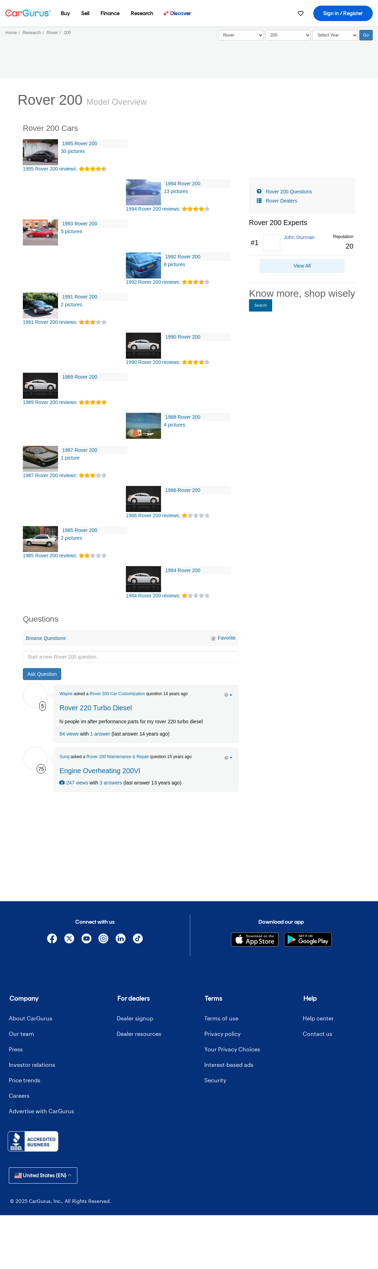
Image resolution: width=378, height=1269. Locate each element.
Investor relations (32, 1064)
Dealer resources (139, 1033)
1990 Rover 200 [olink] (182, 337)
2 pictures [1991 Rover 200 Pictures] (71, 304)
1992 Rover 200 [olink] (182, 256)
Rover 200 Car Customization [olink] (117, 693)
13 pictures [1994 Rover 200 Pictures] (176, 191)
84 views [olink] (68, 734)
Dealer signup (135, 1018)
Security (215, 1080)
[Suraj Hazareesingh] (35, 758)
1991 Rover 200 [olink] (79, 297)
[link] (302, 242)
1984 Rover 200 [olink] (182, 570)
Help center (318, 1018)
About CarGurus (30, 1018)
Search (260, 305)
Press (16, 1049)
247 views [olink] (73, 783)
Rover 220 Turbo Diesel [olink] (95, 708)
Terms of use (221, 1018)
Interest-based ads (229, 1064)
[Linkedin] (120, 939)
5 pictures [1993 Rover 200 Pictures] (71, 231)
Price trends (24, 1080)
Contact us (317, 1033)
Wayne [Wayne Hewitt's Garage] (65, 693)
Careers (19, 1095)
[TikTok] (137, 939)
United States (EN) (43, 1175)
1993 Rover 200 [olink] (79, 223)
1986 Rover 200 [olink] (182, 490)
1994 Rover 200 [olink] (182, 183)
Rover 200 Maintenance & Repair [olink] (118, 756)
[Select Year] (335, 35)
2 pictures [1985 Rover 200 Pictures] (71, 538)
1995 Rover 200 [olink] (79, 143)
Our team (21, 1033)
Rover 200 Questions (289, 191)
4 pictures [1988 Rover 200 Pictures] (174, 425)
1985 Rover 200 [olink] (79, 530)
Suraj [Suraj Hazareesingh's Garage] (64, 756)
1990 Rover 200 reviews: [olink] (153, 362)
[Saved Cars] (301, 13)
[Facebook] (52, 939)
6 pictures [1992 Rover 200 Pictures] (174, 264)
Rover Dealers (281, 201)
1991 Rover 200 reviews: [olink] (50, 322)
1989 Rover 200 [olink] (79, 377)
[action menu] (228, 694)
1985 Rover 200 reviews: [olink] (50, 555)
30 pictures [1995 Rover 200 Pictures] (73, 151)
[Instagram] (103, 939)
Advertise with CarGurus (41, 1111)
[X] (69, 939)
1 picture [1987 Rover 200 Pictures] (70, 458)
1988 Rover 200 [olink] (182, 417)
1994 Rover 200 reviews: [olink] (153, 209)
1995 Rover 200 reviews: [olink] (50, 169)
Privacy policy (222, 1033)
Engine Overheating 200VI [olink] (99, 771)
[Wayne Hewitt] (35, 695)
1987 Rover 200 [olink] (79, 450)
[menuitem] (65, 13)
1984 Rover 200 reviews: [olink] (153, 595)
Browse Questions (46, 638)
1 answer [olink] (100, 734)
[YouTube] (86, 939)
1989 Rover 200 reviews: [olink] (50, 402)
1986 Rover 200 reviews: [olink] (153, 515)
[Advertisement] (130, 846)
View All (302, 266)
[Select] (241, 35)
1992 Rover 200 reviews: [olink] (153, 282)
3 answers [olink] (111, 783)
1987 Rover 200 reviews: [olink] (50, 475)
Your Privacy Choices (232, 1049)
